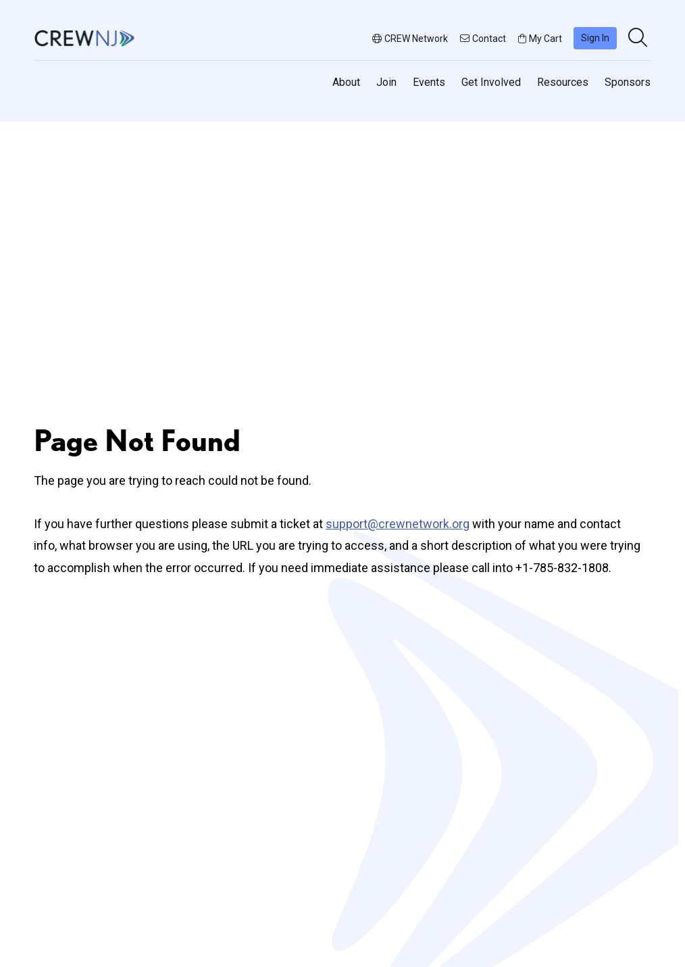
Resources (562, 82)
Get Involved (491, 82)
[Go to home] (84, 38)
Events (429, 82)
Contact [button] (483, 38)
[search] (639, 38)
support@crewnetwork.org (398, 524)
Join (386, 82)
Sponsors (628, 82)
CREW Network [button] (410, 38)
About (346, 82)
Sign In (595, 37)
